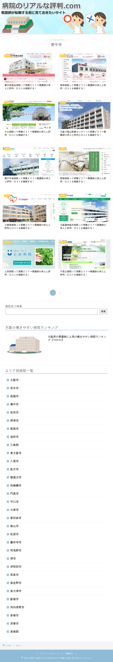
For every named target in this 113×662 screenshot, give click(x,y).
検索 (103, 311)
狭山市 (14, 526)
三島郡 (14, 444)
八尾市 (14, 461)
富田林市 (16, 517)
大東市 (14, 509)
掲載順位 (69, 653)
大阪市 (14, 379)
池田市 (14, 436)
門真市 (14, 493)
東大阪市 (16, 453)
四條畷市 (16, 485)
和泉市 (14, 574)
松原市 (14, 534)
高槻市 (14, 396)
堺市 (13, 558)
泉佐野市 (16, 582)
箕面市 (14, 428)
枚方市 (14, 469)
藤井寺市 (16, 542)
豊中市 (14, 404)
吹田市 (14, 412)
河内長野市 (17, 607)
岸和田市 (16, 566)
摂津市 (14, 420)
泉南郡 (14, 631)
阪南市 (14, 599)
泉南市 (14, 615)
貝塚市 (14, 623)
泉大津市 (16, 590)
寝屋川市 (16, 477)
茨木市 (14, 388)
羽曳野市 (16, 550)
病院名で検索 (13, 306)
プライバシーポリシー (49, 653)
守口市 (14, 501)
